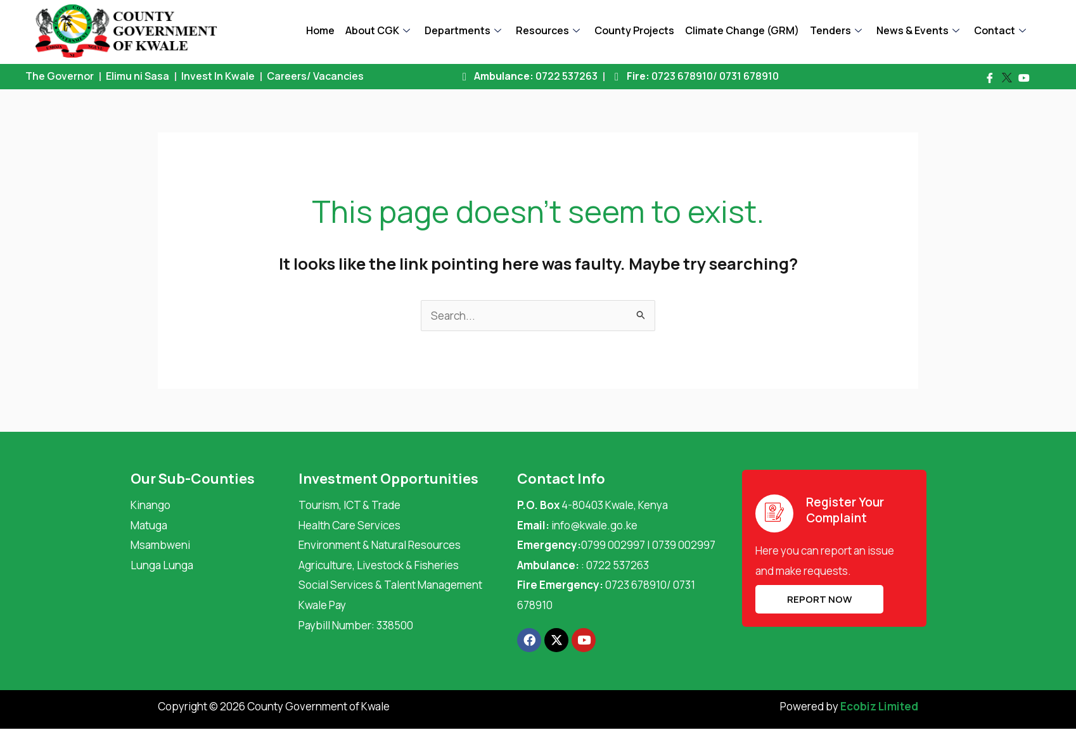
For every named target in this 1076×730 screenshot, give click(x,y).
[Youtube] (1024, 78)
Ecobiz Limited (879, 706)
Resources (548, 30)
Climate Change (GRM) (742, 30)
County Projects (634, 30)
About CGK (377, 30)
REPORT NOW (819, 599)
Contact (1000, 30)
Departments (463, 30)
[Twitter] (1007, 78)
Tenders (836, 30)
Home (320, 30)
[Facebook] (990, 78)
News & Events (917, 30)
